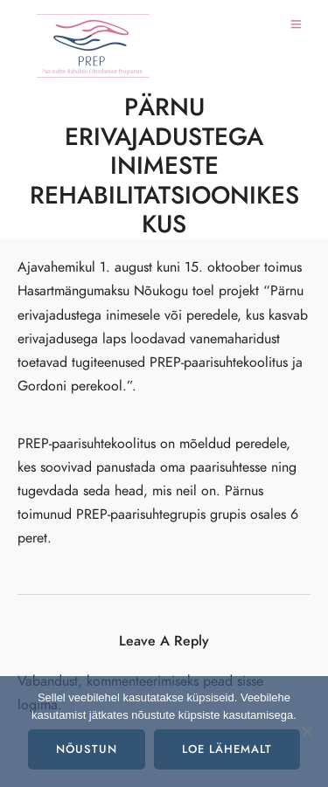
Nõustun (86, 749)
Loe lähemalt (227, 749)
